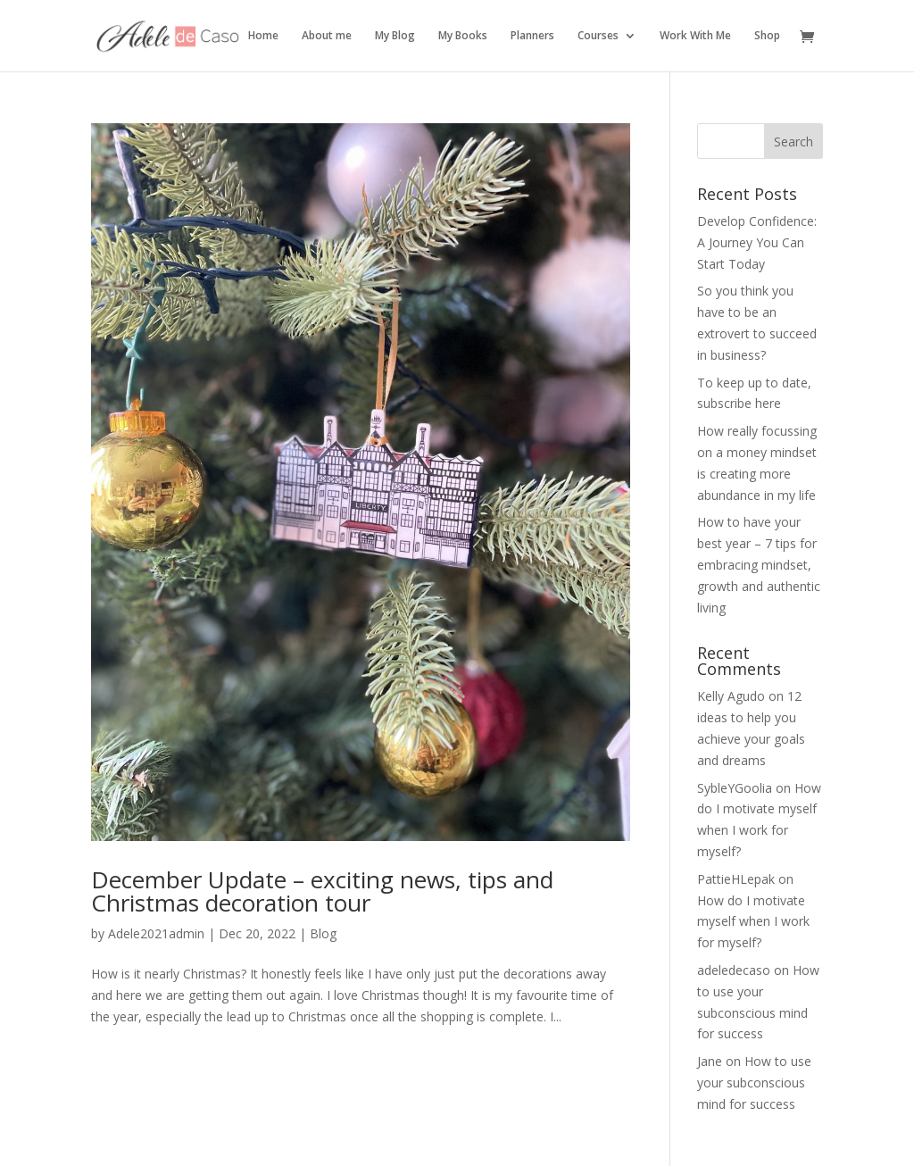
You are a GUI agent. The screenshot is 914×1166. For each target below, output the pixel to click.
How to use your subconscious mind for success (754, 1082)
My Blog (395, 36)
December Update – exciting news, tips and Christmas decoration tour (322, 891)
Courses (598, 36)
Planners (532, 36)
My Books (462, 36)
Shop (767, 36)
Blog (323, 933)
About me (327, 36)
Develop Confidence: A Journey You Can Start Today (757, 242)
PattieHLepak (736, 878)
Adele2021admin (156, 933)
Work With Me (695, 36)
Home (263, 36)
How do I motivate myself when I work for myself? (753, 922)
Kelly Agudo (731, 695)
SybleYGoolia (734, 787)
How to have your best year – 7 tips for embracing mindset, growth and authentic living (758, 564)
